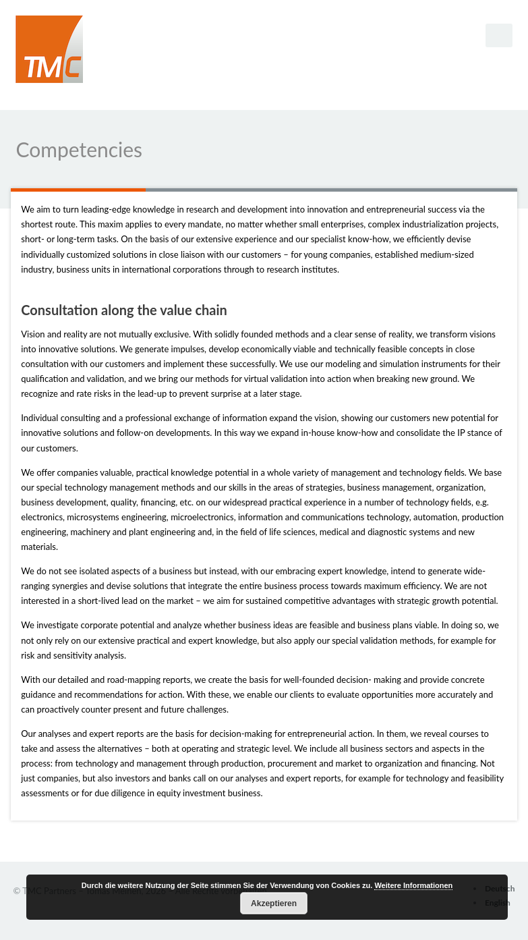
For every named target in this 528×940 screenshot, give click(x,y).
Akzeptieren (274, 903)
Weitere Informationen (413, 885)
